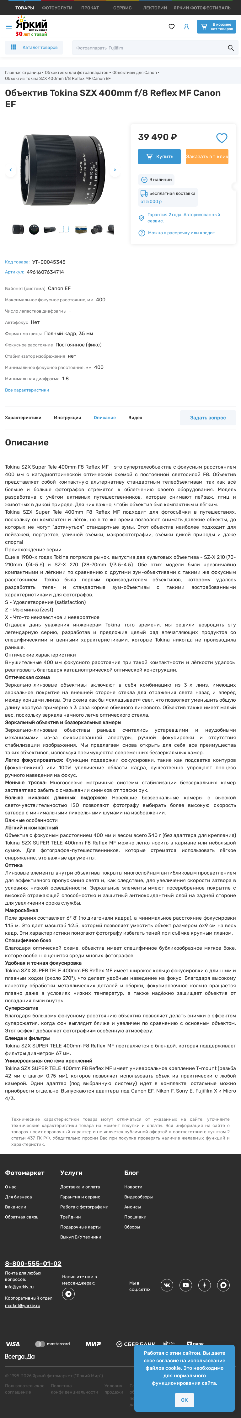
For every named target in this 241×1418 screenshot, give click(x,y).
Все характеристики (27, 391)
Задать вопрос (208, 419)
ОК (184, 1400)
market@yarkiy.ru (22, 1306)
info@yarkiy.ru (19, 1287)
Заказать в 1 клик (207, 157)
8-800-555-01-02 (33, 1264)
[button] (18, 230)
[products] (24, 8)
